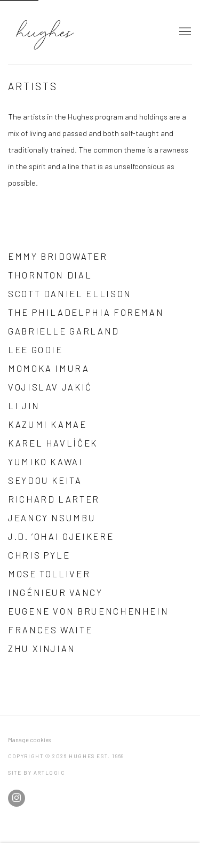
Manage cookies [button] (29, 739)
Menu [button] (184, 32)
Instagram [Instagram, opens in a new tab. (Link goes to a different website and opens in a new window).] (16, 798)
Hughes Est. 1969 (82, 32)
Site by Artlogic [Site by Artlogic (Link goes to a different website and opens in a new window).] (36, 772)
